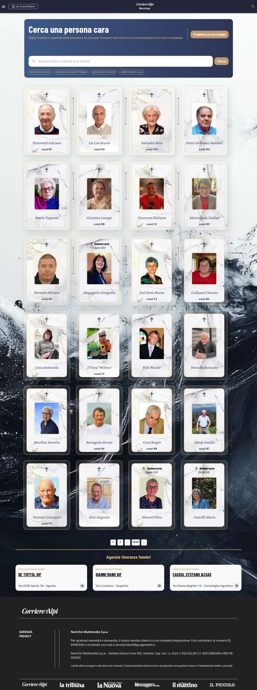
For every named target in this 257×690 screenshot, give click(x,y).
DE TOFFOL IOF (29, 574)
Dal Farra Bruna (151, 292)
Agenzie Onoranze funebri (128, 557)
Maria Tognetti (46, 217)
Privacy (25, 636)
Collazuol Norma (204, 292)
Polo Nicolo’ (151, 367)
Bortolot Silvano (46, 292)
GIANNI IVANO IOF (109, 574)
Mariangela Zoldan (204, 217)
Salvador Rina (152, 143)
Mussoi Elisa (152, 517)
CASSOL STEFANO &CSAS (192, 574)
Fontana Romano (204, 367)
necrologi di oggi (40, 72)
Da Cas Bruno (99, 143)
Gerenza (25, 632)
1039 (136, 542)
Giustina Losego (99, 217)
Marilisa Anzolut (47, 442)
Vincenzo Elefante (151, 217)
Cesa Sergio (152, 442)
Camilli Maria (204, 517)
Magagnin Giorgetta (99, 292)
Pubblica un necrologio (209, 34)
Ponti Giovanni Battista (204, 143)
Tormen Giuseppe (46, 517)
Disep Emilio (204, 442)
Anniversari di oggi (132, 72)
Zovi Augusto (99, 517)
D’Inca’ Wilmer (99, 367)
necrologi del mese (104, 72)
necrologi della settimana (71, 72)
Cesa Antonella (47, 367)
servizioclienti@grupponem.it (135, 645)
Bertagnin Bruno (99, 442)
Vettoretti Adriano (46, 143)
